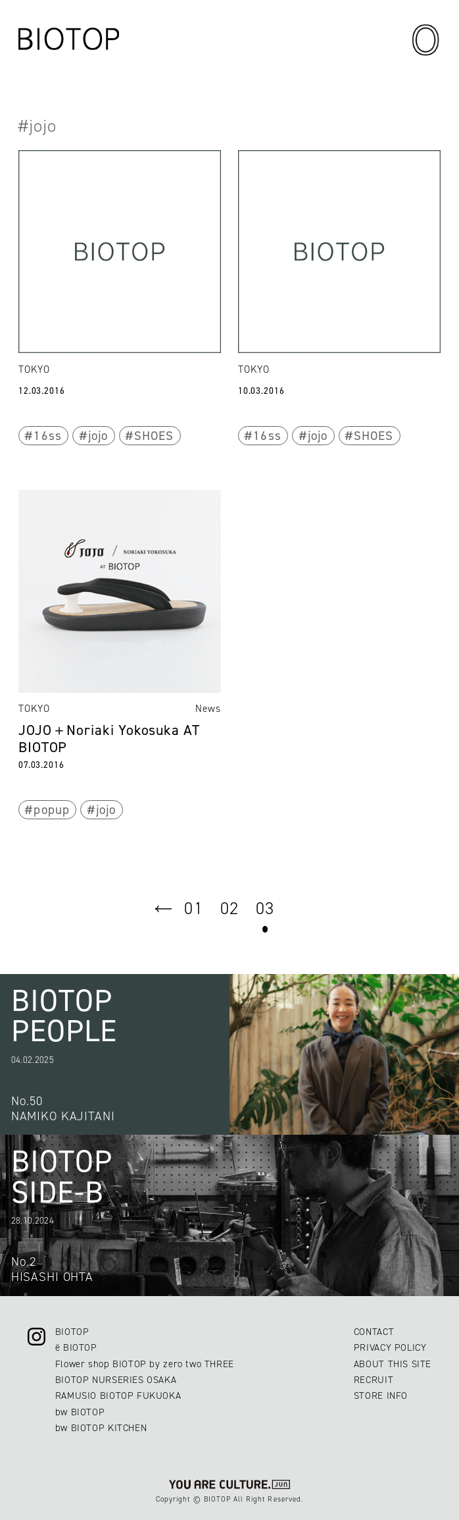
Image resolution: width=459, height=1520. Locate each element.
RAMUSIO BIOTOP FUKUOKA (118, 1395)
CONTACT (374, 1331)
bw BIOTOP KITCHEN (101, 1427)
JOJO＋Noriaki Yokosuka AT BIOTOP (109, 738)
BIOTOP (72, 1331)
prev (163, 908)
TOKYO (34, 369)
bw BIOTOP (80, 1412)
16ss (47, 435)
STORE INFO (381, 1395)
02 (229, 908)
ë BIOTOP (76, 1347)
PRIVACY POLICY (390, 1347)
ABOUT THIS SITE (392, 1364)
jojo (98, 435)
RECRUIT (373, 1379)
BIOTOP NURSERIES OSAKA (116, 1379)
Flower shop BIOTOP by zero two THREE (144, 1364)
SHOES (154, 435)
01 (193, 908)
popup (51, 809)
